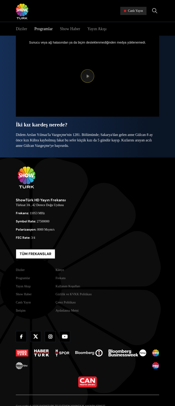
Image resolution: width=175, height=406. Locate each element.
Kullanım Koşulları (68, 286)
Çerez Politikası (66, 302)
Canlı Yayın (23, 302)
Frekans (61, 278)
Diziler (21, 29)
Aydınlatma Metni (67, 310)
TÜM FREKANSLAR (35, 253)
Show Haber (70, 29)
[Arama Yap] (154, 11)
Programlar (43, 29)
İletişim (21, 310)
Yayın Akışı (96, 29)
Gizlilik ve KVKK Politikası (74, 294)
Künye (60, 270)
